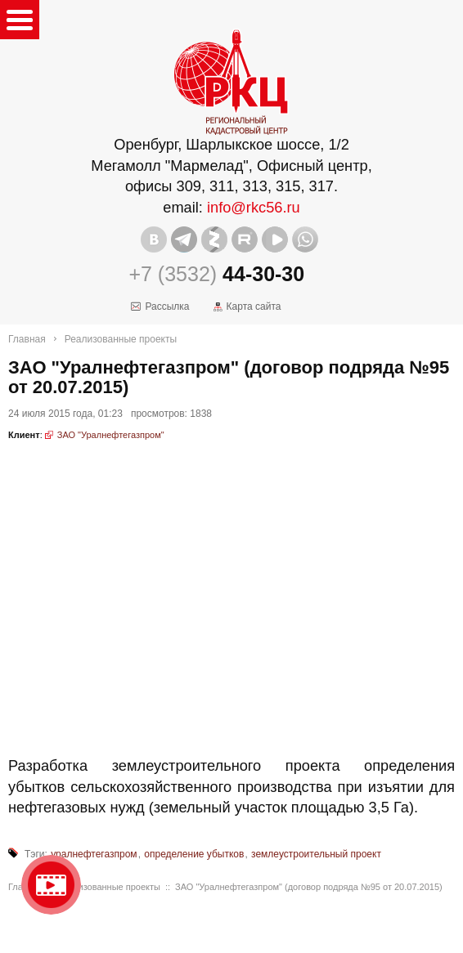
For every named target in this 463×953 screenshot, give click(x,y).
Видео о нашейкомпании (51, 885)
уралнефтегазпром (94, 854)
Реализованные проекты (121, 339)
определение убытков (194, 854)
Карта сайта (254, 306)
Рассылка (167, 306)
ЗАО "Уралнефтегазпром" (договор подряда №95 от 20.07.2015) (309, 887)
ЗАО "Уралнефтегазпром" (110, 435)
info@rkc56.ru (253, 207)
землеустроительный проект (316, 854)
